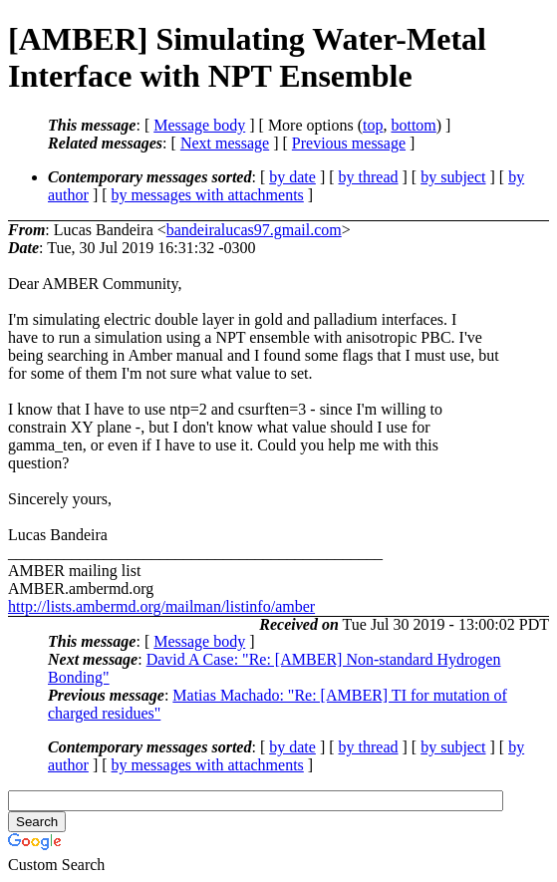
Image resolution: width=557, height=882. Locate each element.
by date (292, 176)
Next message (224, 143)
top (373, 125)
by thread (369, 176)
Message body (199, 125)
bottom (413, 125)
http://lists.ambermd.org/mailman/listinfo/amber (161, 606)
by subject (452, 176)
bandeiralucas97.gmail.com (254, 229)
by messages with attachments (208, 194)
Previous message (349, 143)
